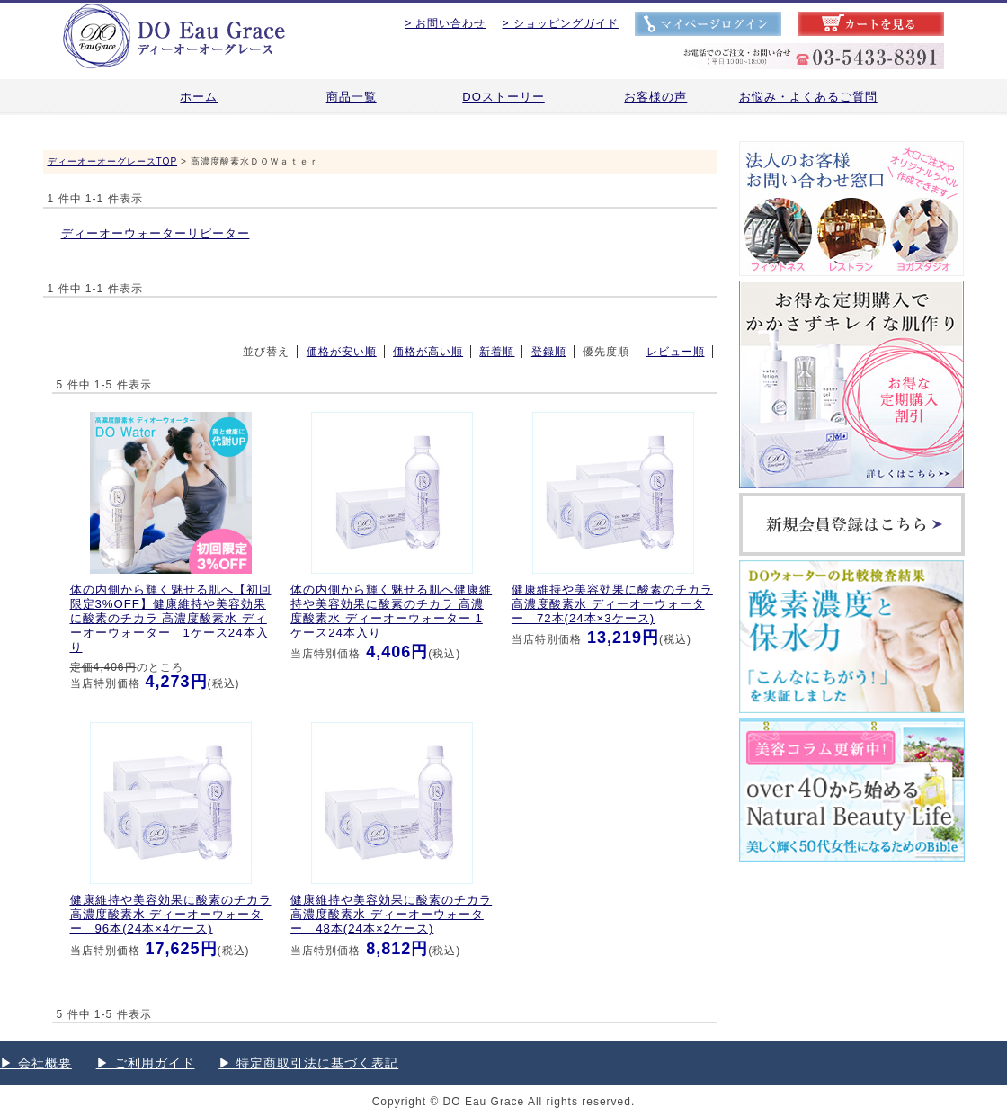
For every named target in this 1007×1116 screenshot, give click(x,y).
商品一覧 (351, 96)
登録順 (548, 351)
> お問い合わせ (445, 23)
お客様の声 (655, 96)
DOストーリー (503, 96)
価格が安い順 (342, 351)
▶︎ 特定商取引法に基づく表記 (308, 1063)
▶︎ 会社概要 (36, 1063)
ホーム (199, 96)
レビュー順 (675, 351)
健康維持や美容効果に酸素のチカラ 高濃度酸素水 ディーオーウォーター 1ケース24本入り (391, 611)
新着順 (496, 351)
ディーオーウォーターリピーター (155, 233)
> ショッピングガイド (561, 23)
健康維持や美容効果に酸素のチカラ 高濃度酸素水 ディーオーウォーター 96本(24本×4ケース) (171, 914)
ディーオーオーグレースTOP (113, 161)
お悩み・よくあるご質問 (808, 96)
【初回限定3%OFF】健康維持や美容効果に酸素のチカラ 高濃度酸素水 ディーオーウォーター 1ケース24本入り (171, 619)
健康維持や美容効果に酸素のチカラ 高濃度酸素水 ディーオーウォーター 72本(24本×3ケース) (612, 604)
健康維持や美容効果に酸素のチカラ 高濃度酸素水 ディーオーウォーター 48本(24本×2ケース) (391, 914)
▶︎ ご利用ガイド (145, 1063)
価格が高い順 (428, 351)
